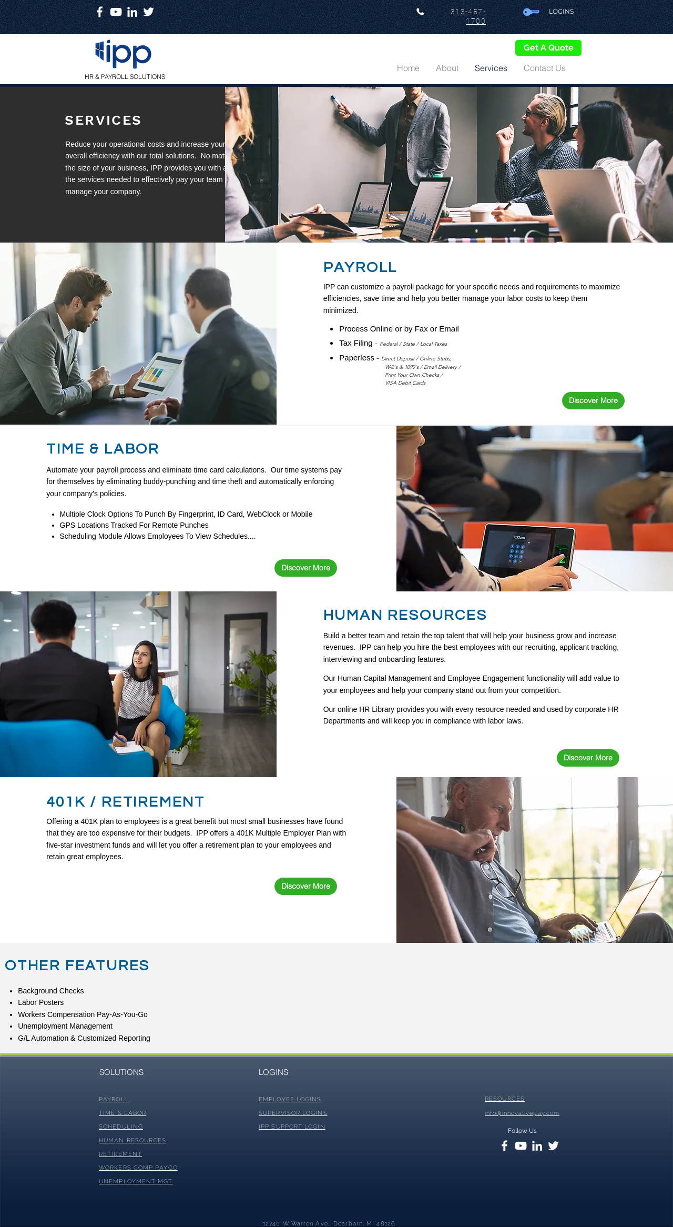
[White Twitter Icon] (148, 12)
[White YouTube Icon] (116, 12)
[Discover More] (593, 400)
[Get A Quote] (548, 48)
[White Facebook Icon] (100, 12)
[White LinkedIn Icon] (132, 12)
